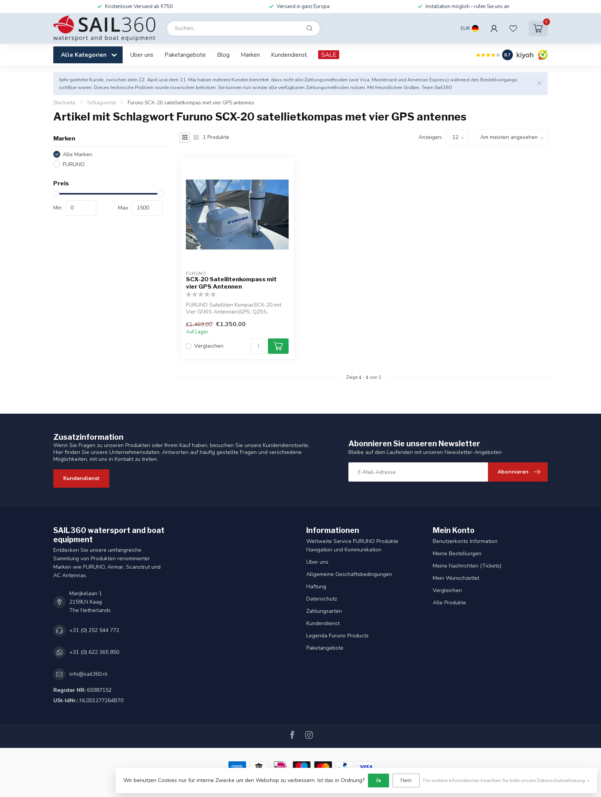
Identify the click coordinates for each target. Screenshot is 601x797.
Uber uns (141, 55)
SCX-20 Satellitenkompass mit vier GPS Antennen (231, 283)
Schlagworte (101, 102)
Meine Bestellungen (457, 553)
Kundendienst (289, 55)
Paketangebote (185, 55)
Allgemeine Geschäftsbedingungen (349, 574)
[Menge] (258, 346)
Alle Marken (77, 154)
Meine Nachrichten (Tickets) (467, 565)
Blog (223, 55)
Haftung (316, 586)
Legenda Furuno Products (337, 635)
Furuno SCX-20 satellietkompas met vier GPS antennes (191, 102)
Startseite (64, 102)
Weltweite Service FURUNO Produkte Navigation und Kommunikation (352, 545)
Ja (378, 780)
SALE (328, 55)
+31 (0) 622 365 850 (94, 652)
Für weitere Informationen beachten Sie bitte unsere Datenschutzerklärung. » (506, 780)
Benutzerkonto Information (465, 541)
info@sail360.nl (88, 674)
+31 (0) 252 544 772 (94, 630)
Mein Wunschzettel (456, 578)
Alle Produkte (449, 602)
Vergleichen (208, 346)
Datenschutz (321, 598)
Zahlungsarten (324, 611)
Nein (406, 780)
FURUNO (74, 164)
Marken (250, 55)
